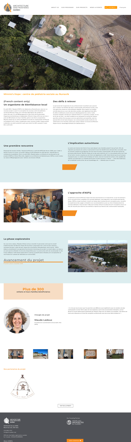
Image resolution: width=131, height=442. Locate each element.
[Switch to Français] (122, 7)
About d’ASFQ (8, 441)
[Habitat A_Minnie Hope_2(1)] (40, 350)
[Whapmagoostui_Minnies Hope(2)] (90, 350)
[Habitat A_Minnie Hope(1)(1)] (115, 350)
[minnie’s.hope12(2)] (15, 350)
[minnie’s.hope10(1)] (65, 350)
